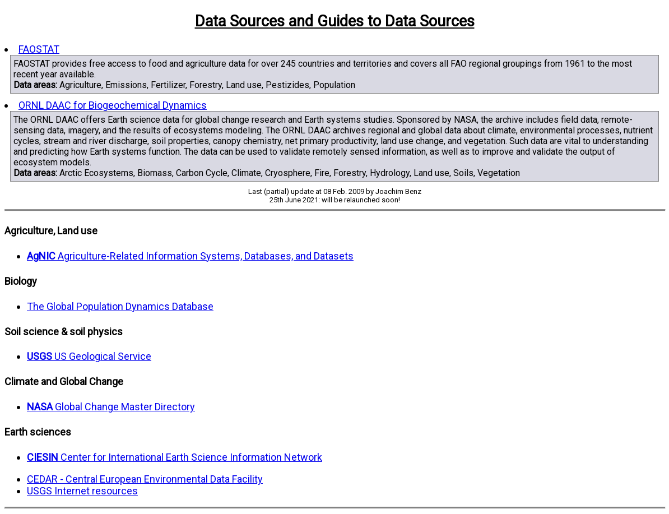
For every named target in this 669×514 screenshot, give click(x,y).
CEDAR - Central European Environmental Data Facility (145, 479)
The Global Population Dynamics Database (120, 306)
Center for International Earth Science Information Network (174, 457)
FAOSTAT (38, 49)
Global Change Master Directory (111, 407)
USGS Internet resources (82, 491)
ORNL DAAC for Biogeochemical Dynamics (112, 105)
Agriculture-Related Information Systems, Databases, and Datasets (190, 256)
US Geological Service (89, 356)
